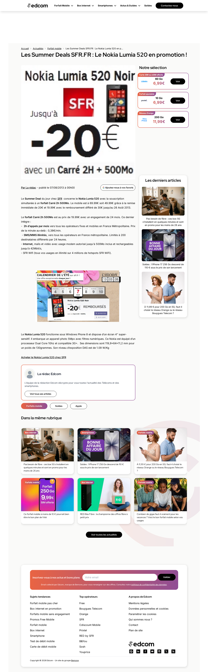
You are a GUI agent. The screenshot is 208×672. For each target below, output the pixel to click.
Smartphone (37, 635)
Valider (166, 577)
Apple (79, 406)
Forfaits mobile (34, 406)
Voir (178, 81)
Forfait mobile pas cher (44, 603)
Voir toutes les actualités (104, 534)
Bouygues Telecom (90, 608)
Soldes (58, 406)
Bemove (75, 660)
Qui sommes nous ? (140, 619)
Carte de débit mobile (43, 646)
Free (82, 603)
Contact (133, 624)
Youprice (84, 652)
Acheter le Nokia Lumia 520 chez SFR (43, 357)
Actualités (38, 48)
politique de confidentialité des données (149, 584)
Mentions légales (139, 603)
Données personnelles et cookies (148, 608)
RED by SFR (86, 635)
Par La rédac (28, 187)
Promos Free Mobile (42, 619)
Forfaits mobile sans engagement (50, 614)
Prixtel (83, 630)
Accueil (25, 48)
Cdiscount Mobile (89, 624)
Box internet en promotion (45, 608)
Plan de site (136, 630)
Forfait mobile (54, 48)
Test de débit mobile (42, 641)
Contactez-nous (169, 5)
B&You (83, 641)
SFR (59, 198)
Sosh (82, 646)
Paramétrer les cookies (142, 614)
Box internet (37, 630)
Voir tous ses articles (40, 393)
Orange (83, 614)
